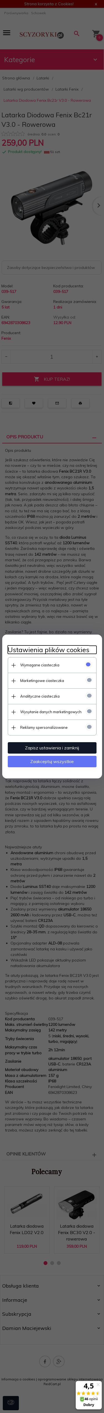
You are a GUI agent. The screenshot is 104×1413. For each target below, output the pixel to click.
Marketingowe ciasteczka (42, 680)
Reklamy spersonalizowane (44, 727)
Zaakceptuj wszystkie (52, 761)
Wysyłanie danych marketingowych (51, 712)
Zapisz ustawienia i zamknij (52, 748)
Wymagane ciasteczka (39, 665)
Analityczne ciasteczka (40, 696)
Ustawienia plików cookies (48, 650)
